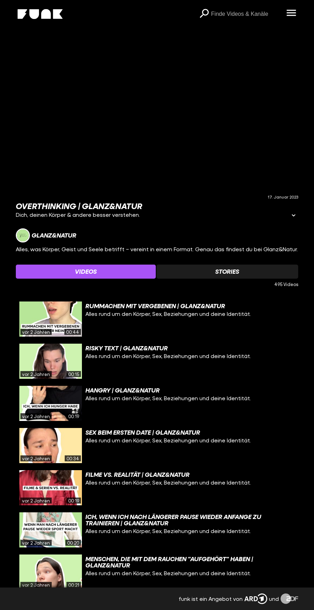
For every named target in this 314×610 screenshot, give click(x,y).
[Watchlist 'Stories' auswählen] (227, 272)
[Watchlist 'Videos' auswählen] (86, 272)
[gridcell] (157, 319)
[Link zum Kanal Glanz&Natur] (46, 235)
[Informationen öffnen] (293, 216)
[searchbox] (246, 14)
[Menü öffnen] (291, 13)
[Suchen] (204, 14)
